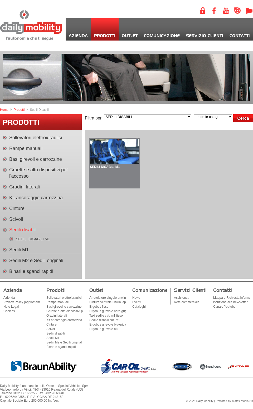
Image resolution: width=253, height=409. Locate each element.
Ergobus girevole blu (103, 329)
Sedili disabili (23, 229)
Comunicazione (162, 36)
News (136, 298)
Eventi (136, 302)
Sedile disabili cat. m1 (104, 320)
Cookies (9, 311)
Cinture (17, 208)
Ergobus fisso (99, 306)
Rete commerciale (187, 302)
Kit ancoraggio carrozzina (36, 197)
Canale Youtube (224, 306)
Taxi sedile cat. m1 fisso (106, 315)
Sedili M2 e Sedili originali (36, 260)
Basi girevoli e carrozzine (35, 159)
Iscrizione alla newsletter (230, 302)
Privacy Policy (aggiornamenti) (24, 302)
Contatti (240, 36)
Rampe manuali (25, 148)
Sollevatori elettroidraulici (35, 137)
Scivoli (16, 219)
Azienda (78, 36)
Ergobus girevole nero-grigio (109, 311)
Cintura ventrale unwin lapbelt (110, 302)
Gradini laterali (24, 186)
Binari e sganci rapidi (31, 271)
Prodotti (104, 36)
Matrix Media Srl (242, 400)
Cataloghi (139, 306)
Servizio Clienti (204, 36)
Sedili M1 (19, 249)
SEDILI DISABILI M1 (33, 239)
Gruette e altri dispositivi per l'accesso (72, 311)
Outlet (130, 36)
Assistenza (181, 298)
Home (4, 110)
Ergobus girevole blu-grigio (108, 324)
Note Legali (11, 306)
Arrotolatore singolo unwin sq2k (111, 298)
